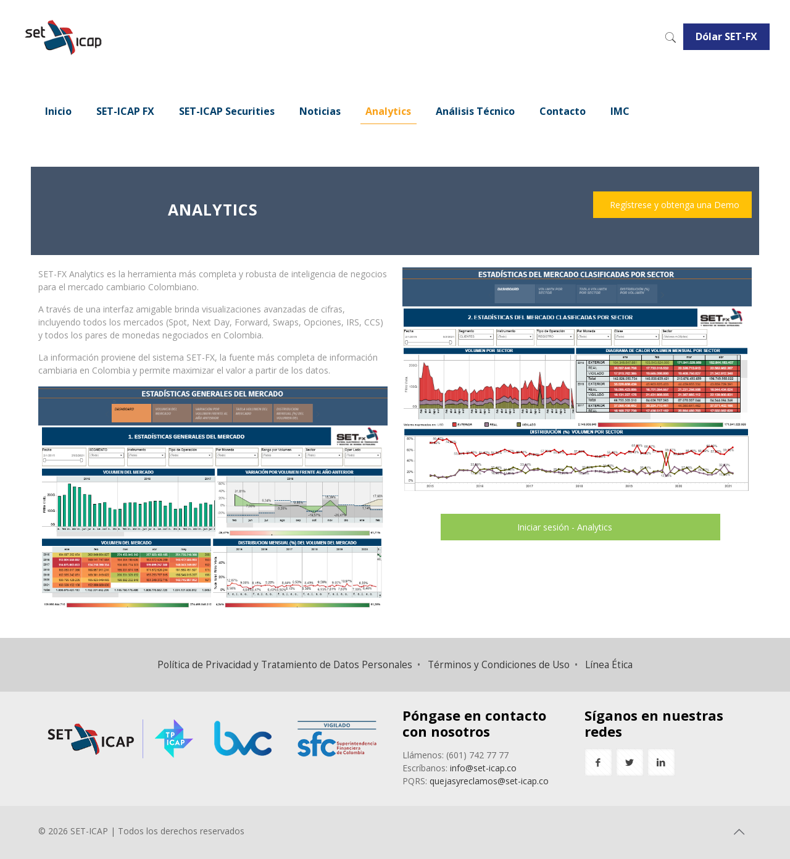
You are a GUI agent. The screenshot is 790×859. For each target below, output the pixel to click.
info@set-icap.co (483, 768)
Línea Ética (609, 664)
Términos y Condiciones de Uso (499, 664)
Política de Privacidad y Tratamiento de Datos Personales (284, 664)
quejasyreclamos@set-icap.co (489, 781)
